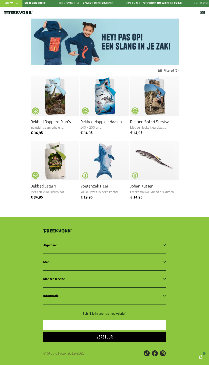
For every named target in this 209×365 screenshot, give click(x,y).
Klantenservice (54, 279)
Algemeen (50, 245)
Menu (47, 262)
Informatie (51, 296)
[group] (95, 3)
